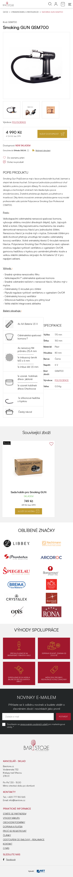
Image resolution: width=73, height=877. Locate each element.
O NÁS (6, 848)
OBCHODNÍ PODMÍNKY (14, 822)
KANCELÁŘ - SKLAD (14, 761)
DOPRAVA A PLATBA (12, 826)
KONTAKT (7, 844)
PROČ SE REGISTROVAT (14, 831)
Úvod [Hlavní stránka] (5, 12)
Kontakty (9, 791)
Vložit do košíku (28, 511)
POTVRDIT (63, 716)
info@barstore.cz (17, 800)
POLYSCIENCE (19, 122)
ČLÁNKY (7, 835)
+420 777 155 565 (16, 797)
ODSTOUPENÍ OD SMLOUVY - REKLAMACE (23, 839)
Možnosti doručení (41, 150)
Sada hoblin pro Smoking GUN (29, 492)
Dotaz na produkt (13, 162)
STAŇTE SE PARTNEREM (14, 813)
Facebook (9, 859)
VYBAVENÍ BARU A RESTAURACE (25, 12)
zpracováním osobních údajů (34, 724)
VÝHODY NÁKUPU (11, 818)
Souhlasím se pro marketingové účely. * (36, 725)
